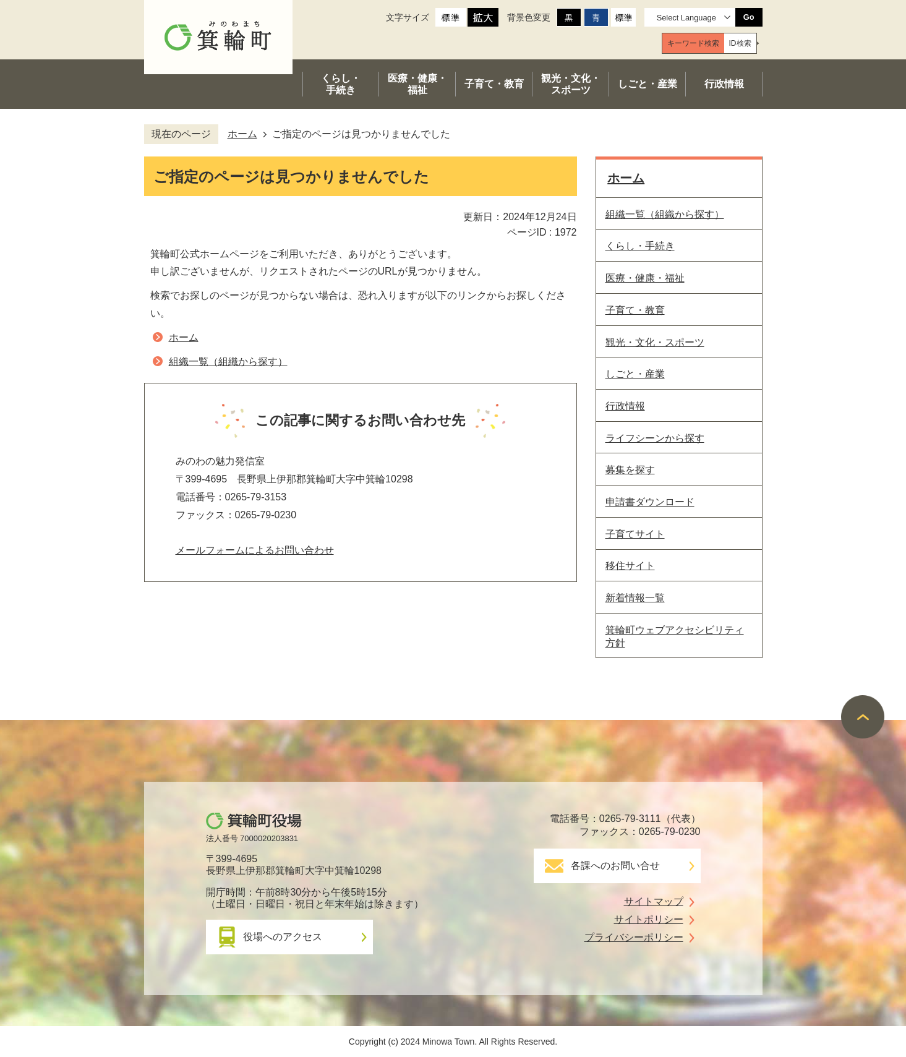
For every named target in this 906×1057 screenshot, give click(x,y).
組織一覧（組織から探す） (228, 361)
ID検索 (740, 43)
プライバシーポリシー (633, 937)
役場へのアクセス (282, 936)
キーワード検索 (693, 43)
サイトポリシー (648, 919)
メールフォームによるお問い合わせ (255, 550)
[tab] (693, 43)
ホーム (242, 134)
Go (748, 17)
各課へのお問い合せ (615, 865)
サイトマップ (653, 901)
